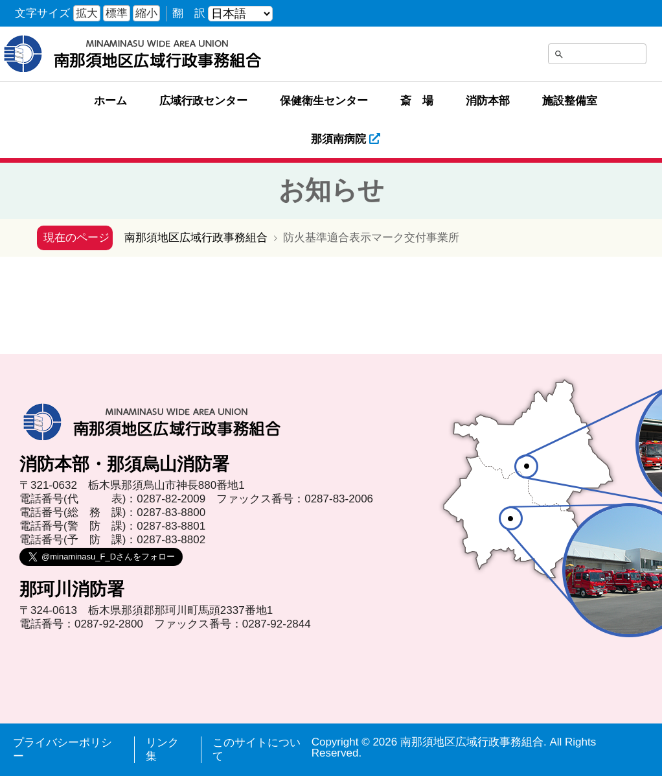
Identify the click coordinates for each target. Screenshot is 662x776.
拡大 (87, 13)
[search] (580, 56)
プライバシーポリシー (62, 749)
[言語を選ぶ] (240, 13)
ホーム (110, 101)
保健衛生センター (324, 101)
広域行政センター (203, 101)
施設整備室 (569, 101)
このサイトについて (256, 749)
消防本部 (488, 101)
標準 (117, 13)
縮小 (146, 13)
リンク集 (162, 749)
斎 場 (416, 101)
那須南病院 (345, 139)
